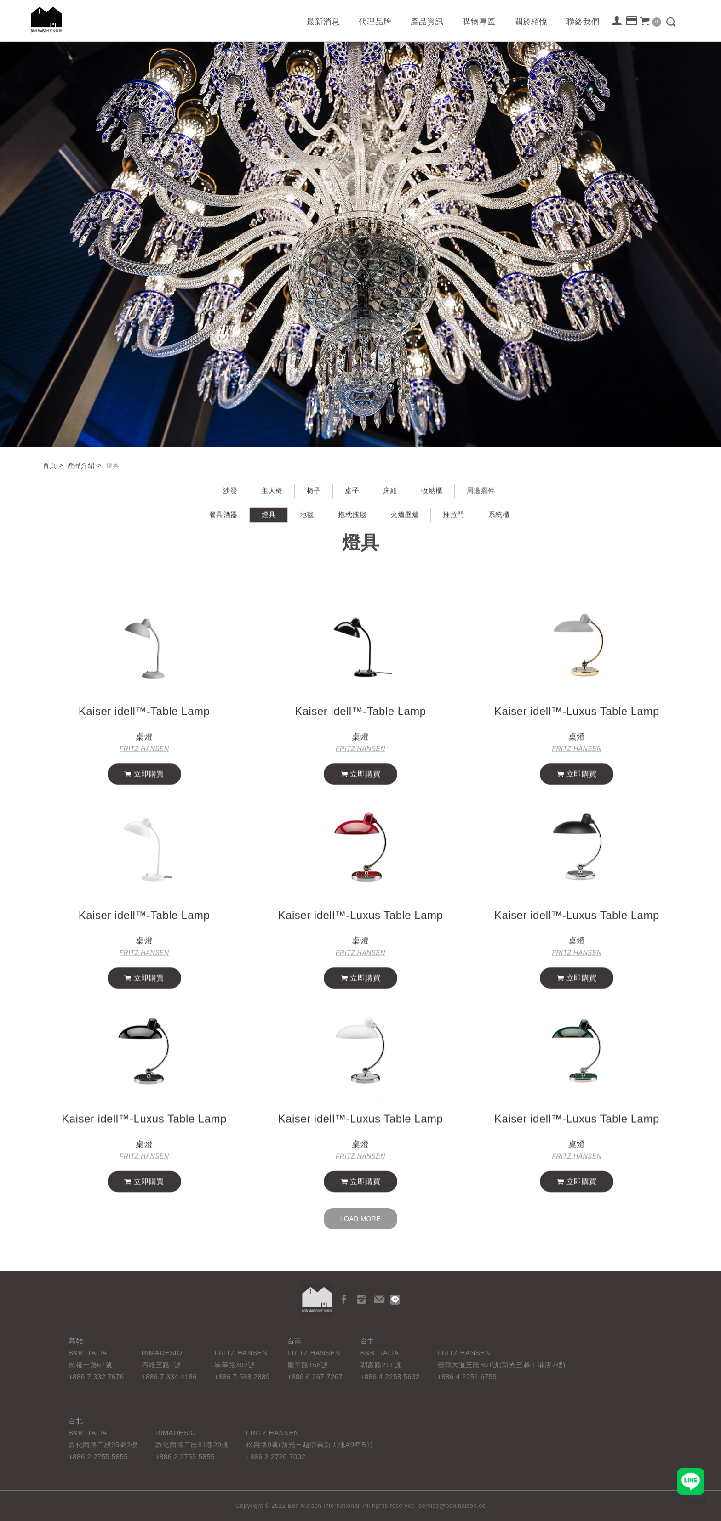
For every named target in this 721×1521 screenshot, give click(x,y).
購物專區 (479, 21)
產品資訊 (427, 21)
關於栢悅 (531, 21)
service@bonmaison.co (452, 1505)
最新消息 (323, 21)
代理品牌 (375, 21)
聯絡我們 (583, 21)
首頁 (49, 465)
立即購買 (144, 782)
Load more (360, 1218)
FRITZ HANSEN (144, 757)
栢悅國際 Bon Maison (46, 19)
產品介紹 (81, 465)
